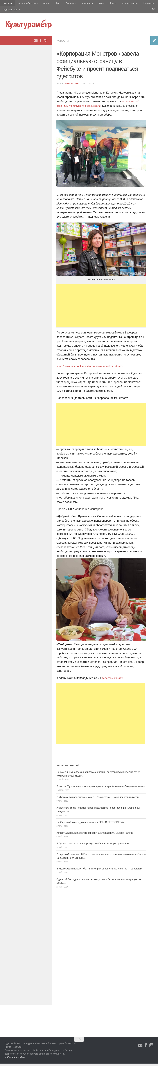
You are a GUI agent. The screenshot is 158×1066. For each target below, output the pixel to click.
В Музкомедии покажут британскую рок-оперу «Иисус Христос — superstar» (99, 871)
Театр (104, 3)
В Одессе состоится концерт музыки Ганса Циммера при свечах (92, 846)
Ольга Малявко (73, 86)
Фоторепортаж (120, 3)
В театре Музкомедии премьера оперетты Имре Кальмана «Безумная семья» (100, 789)
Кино (94, 3)
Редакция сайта (11, 11)
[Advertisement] (101, 308)
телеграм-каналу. (113, 680)
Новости (7, 3)
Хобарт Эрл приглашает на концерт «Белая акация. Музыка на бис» (95, 835)
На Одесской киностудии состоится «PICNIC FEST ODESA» (90, 824)
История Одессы (25, 3)
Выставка (66, 3)
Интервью (81, 3)
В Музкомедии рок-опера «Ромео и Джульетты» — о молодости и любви (97, 799)
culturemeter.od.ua (15, 1059)
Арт (54, 3)
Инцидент (138, 3)
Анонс (44, 3)
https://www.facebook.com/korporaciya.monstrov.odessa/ (91, 368)
